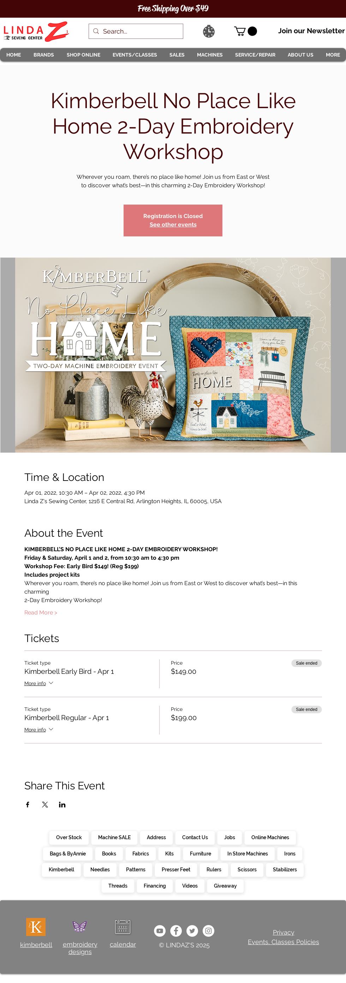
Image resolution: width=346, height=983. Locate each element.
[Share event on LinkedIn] (62, 804)
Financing (154, 885)
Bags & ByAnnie (67, 853)
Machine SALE (114, 837)
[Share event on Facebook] (27, 804)
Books (109, 853)
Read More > (40, 612)
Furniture (200, 853)
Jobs (229, 837)
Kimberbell (61, 869)
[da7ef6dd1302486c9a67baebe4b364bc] (208, 931)
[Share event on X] (45, 804)
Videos (190, 885)
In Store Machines (247, 853)
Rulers (213, 869)
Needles (100, 869)
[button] (43, 54)
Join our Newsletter (311, 31)
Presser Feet (175, 869)
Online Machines (270, 837)
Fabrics (140, 853)
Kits (169, 853)
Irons (290, 853)
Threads (117, 885)
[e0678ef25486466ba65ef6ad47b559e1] (176, 931)
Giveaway (225, 885)
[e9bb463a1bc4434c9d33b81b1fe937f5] (160, 931)
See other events (173, 224)
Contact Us (195, 837)
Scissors (247, 869)
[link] (245, 31)
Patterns (135, 869)
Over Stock (69, 837)
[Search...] (135, 31)
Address (156, 837)
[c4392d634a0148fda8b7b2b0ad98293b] (192, 931)
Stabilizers (285, 869)
